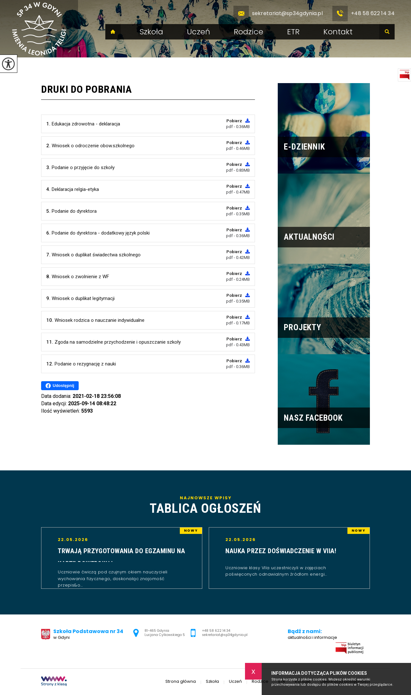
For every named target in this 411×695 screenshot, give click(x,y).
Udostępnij (60, 385)
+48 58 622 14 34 (363, 13)
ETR (293, 32)
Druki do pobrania (86, 89)
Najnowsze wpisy (205, 505)
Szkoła (151, 32)
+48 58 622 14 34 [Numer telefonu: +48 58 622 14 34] (216, 630)
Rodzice (248, 32)
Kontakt (338, 32)
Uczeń (198, 32)
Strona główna (113, 31)
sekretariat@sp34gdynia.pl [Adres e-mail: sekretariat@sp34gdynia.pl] (225, 634)
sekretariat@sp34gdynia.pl (278, 13)
